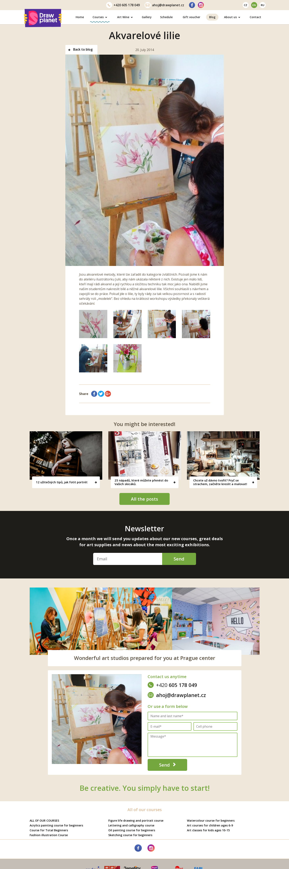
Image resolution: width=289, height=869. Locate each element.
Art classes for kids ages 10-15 (208, 830)
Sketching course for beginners (130, 835)
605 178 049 (123, 5)
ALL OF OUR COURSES (44, 820)
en (254, 5)
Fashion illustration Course (49, 835)
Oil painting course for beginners (131, 830)
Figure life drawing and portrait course (135, 820)
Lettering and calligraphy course (131, 825)
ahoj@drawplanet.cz (164, 5)
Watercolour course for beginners (211, 820)
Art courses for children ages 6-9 (210, 825)
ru (262, 5)
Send (178, 559)
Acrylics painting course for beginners (56, 825)
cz (245, 5)
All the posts (144, 499)
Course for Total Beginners (49, 830)
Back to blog (80, 50)
